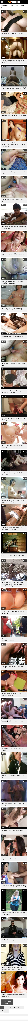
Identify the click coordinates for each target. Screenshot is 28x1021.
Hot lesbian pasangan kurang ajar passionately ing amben (11, 528)
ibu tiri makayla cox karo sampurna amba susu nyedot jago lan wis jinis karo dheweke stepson (12, 584)
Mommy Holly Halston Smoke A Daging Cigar (13, 364)
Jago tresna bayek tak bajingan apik (12, 254)
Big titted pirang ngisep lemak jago (12, 309)
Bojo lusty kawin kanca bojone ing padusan (12, 446)
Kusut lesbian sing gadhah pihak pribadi (13, 88)
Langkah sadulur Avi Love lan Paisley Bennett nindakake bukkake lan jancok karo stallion (13, 144)
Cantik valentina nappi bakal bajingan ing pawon (13, 474)
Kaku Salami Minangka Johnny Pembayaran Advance (11, 391)
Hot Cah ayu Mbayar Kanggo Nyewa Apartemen (12, 200)
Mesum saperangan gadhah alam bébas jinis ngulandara (13, 227)
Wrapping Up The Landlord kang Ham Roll (12, 776)
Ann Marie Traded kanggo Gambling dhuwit (12, 749)
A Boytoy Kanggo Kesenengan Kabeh (12, 555)
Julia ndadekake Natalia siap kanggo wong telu (12, 667)
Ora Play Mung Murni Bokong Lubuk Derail (12, 61)
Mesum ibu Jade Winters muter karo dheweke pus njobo (12, 639)
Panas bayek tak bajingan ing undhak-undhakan (13, 612)
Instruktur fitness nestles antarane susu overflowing (13, 995)
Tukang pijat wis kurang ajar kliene (12, 721)
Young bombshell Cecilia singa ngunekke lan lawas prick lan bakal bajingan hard (14, 886)
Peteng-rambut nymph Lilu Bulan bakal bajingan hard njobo (13, 694)
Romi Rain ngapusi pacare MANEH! (12, 830)
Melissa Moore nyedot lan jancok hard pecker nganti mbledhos (13, 501)
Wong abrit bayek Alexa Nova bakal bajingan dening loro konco (12, 337)
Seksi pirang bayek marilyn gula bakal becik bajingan (13, 913)
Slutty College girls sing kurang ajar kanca (12, 858)
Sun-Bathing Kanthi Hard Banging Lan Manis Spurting (13, 419)
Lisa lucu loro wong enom (9, 940)
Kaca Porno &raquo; (7, 1002)
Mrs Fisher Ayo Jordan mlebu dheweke (13, 115)
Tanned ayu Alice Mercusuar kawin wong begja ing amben (12, 282)
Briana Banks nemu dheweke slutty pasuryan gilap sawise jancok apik (12, 968)
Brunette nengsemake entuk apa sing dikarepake (12, 804)
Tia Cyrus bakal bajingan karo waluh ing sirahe (13, 172)
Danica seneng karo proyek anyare (12, 33)
